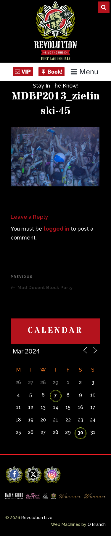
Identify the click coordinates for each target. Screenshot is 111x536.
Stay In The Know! (55, 86)
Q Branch (97, 524)
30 (80, 432)
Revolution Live (36, 517)
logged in (56, 229)
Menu (84, 71)
